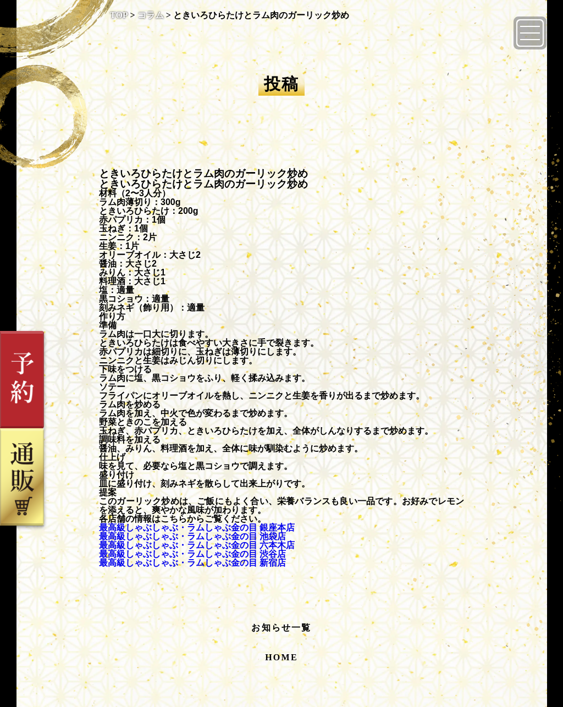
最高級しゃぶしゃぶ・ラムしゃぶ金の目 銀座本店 (197, 527)
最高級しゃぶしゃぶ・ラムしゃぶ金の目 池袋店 (192, 536)
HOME (281, 657)
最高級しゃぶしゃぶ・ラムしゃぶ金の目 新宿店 (192, 562)
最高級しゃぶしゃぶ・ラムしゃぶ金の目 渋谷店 (192, 554)
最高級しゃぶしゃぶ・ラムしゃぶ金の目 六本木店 (197, 545)
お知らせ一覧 (281, 627)
